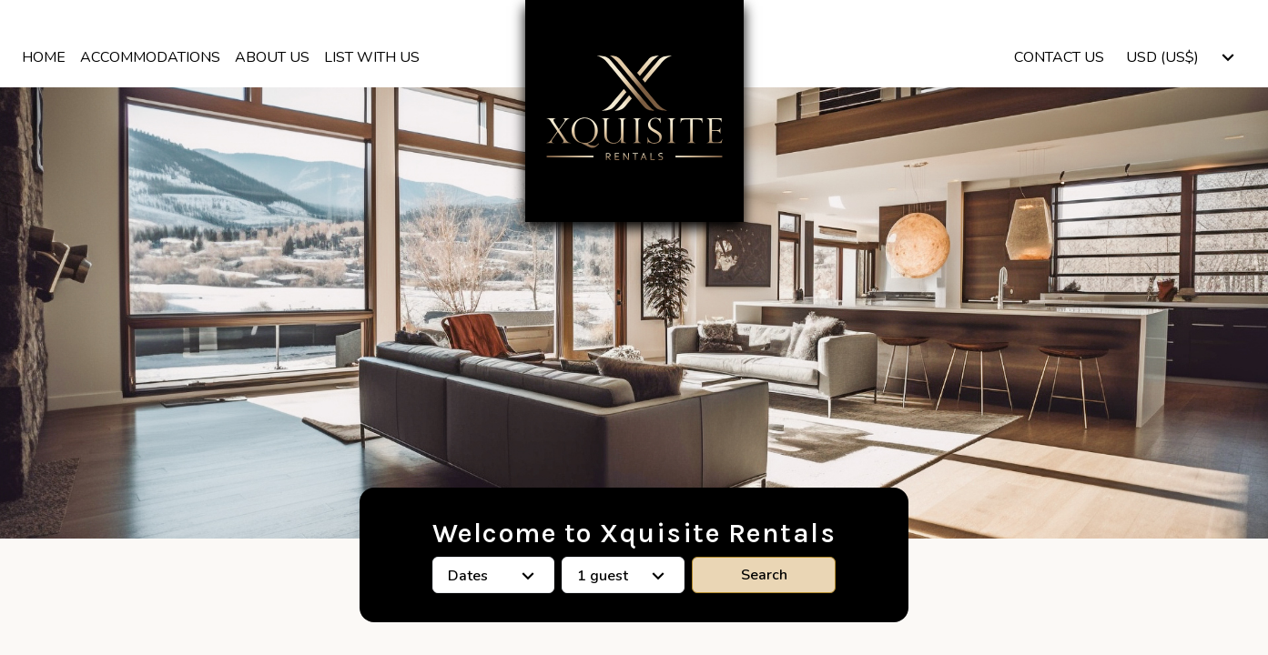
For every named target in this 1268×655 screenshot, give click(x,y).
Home (44, 57)
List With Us (372, 57)
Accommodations (150, 57)
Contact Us (1059, 57)
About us (272, 57)
